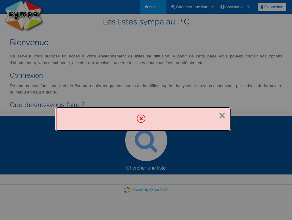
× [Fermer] (222, 116)
